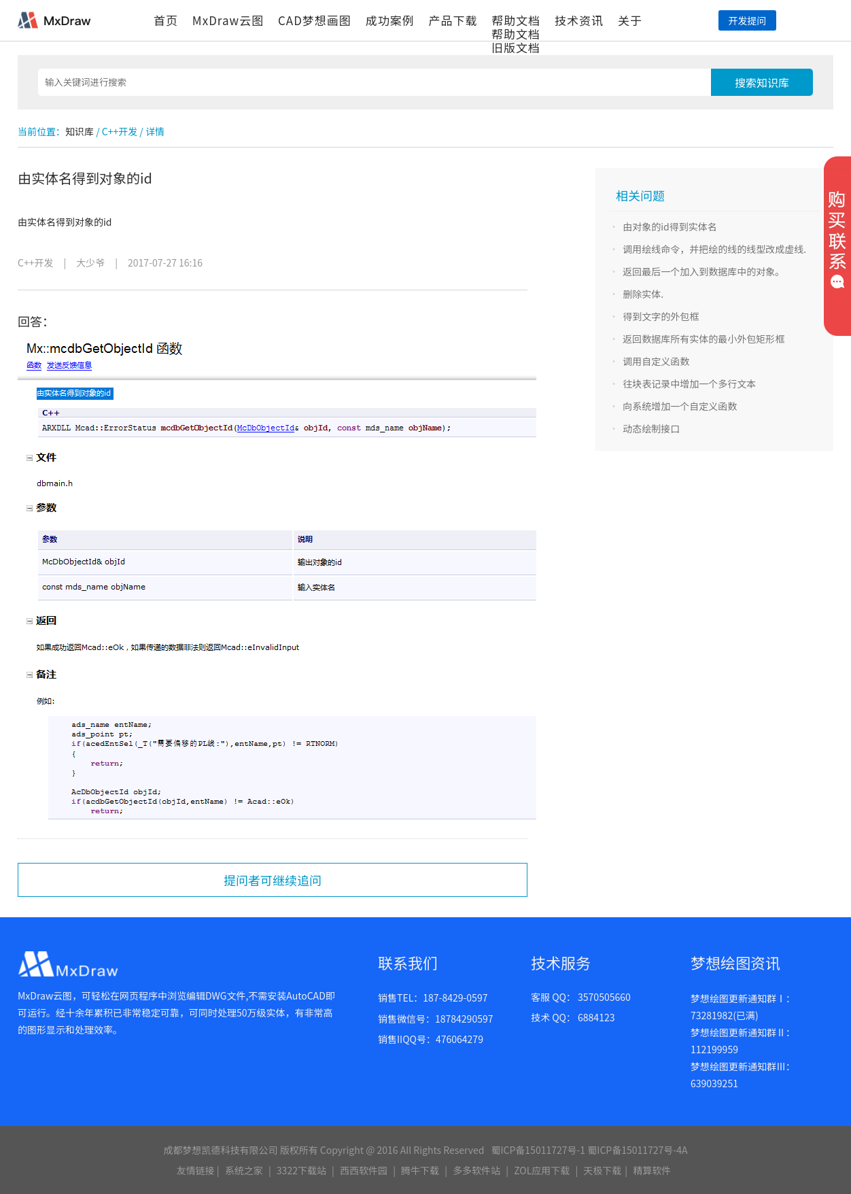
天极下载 (602, 1170)
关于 (630, 20)
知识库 (79, 131)
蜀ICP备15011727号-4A (637, 1150)
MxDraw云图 (228, 20)
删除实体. (643, 294)
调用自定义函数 (656, 361)
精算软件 (652, 1170)
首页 (166, 20)
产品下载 (452, 20)
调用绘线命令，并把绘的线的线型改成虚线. (714, 249)
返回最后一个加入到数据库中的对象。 (703, 271)
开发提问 (747, 20)
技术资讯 (579, 20)
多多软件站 (476, 1170)
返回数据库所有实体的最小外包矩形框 (703, 338)
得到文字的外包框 (661, 316)
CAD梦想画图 (314, 20)
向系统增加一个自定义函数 (680, 406)
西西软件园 (363, 1170)
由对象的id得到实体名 (670, 226)
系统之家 (244, 1170)
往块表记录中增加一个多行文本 (689, 383)
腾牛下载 (420, 1170)
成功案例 (390, 20)
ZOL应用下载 (542, 1170)
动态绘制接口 (651, 428)
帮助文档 (515, 20)
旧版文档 (515, 47)
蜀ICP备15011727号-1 (538, 1150)
